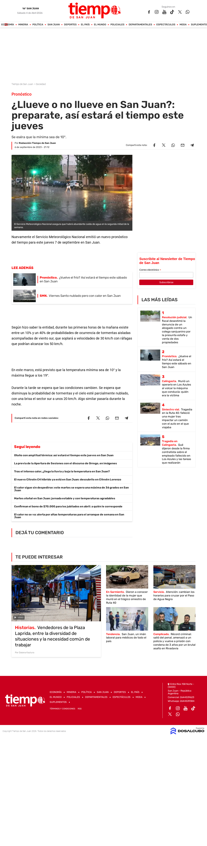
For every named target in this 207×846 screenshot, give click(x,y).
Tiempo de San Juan (23, 84)
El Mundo (100, 24)
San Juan (54, 24)
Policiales (117, 24)
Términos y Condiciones (62, 708)
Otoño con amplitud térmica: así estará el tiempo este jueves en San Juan (63, 455)
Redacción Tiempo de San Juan (37, 143)
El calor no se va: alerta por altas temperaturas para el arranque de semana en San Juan (69, 516)
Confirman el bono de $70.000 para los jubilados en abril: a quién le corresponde (68, 506)
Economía (7, 24)
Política (37, 24)
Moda (183, 24)
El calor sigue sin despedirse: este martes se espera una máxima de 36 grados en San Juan (71, 489)
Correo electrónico (150, 270)
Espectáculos (165, 24)
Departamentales (140, 24)
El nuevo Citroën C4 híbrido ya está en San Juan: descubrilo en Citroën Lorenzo (67, 479)
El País (85, 24)
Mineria (23, 24)
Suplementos (58, 702)
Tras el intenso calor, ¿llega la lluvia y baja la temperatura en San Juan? (62, 471)
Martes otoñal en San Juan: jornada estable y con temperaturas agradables (64, 498)
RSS (79, 708)
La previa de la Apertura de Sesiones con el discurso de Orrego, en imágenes (65, 463)
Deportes (70, 24)
